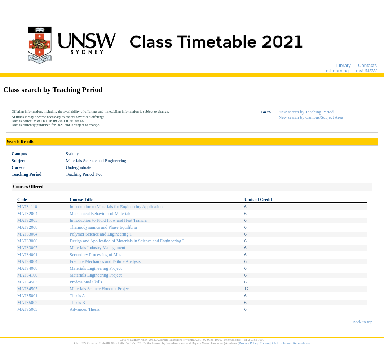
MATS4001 (27, 254)
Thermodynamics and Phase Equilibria (103, 227)
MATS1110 (27, 206)
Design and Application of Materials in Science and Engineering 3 (127, 240)
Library (343, 65)
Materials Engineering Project (96, 268)
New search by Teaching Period (306, 112)
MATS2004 (27, 213)
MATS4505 (27, 288)
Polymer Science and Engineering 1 (101, 234)
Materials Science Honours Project (100, 288)
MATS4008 (27, 268)
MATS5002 (27, 302)
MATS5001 (27, 295)
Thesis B (77, 302)
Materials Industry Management (97, 247)
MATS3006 (27, 240)
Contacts (367, 65)
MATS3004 (27, 234)
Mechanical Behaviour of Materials (100, 213)
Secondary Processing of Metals (97, 254)
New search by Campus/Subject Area (311, 117)
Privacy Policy (249, 343)
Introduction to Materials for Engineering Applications (117, 206)
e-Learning (337, 70)
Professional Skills (86, 281)
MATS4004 (27, 261)
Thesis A (77, 295)
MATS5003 (27, 309)
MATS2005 (27, 220)
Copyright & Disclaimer (276, 343)
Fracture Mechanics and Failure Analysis (105, 261)
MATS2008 (27, 227)
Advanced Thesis (85, 309)
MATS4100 (27, 275)
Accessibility (301, 343)
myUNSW (366, 70)
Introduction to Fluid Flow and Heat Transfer (109, 220)
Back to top (362, 321)
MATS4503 (27, 281)
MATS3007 (27, 247)
